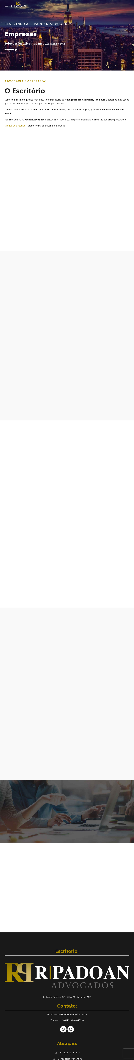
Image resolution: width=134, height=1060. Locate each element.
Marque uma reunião (15, 125)
